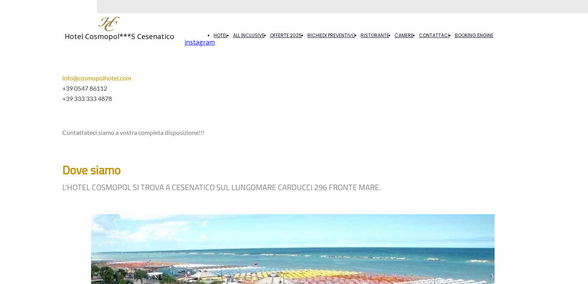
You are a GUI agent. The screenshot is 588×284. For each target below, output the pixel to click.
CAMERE (403, 35)
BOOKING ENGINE (474, 35)
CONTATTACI (434, 35)
